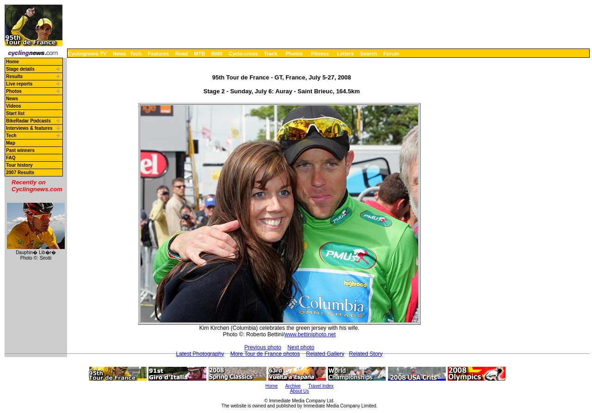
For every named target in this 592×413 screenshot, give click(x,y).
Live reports (19, 83)
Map (10, 143)
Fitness (320, 53)
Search (368, 53)
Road (181, 53)
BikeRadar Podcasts (28, 120)
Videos (13, 106)
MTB (199, 53)
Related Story (366, 354)
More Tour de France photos (265, 354)
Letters (345, 53)
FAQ (11, 157)
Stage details (20, 69)
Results (14, 76)
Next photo (301, 347)
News (119, 53)
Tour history (19, 165)
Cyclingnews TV (87, 53)
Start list (15, 113)
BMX (216, 53)
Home (12, 61)
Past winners (20, 150)
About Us (299, 391)
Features (158, 53)
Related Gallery (325, 354)
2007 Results (20, 172)
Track (271, 53)
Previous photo (262, 347)
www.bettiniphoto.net (310, 334)
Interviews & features (29, 128)
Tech (136, 53)
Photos (293, 53)
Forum (391, 53)
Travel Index (321, 386)
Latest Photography (200, 354)
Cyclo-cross (243, 53)
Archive (293, 386)
